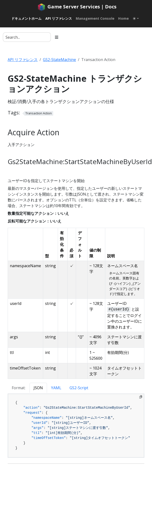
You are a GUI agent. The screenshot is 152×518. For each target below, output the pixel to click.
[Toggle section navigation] (56, 37)
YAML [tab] (56, 387)
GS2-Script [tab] (79, 387)
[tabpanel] (76, 426)
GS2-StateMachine (59, 59)
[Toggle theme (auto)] (136, 18)
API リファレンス (23, 59)
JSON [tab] (38, 387)
